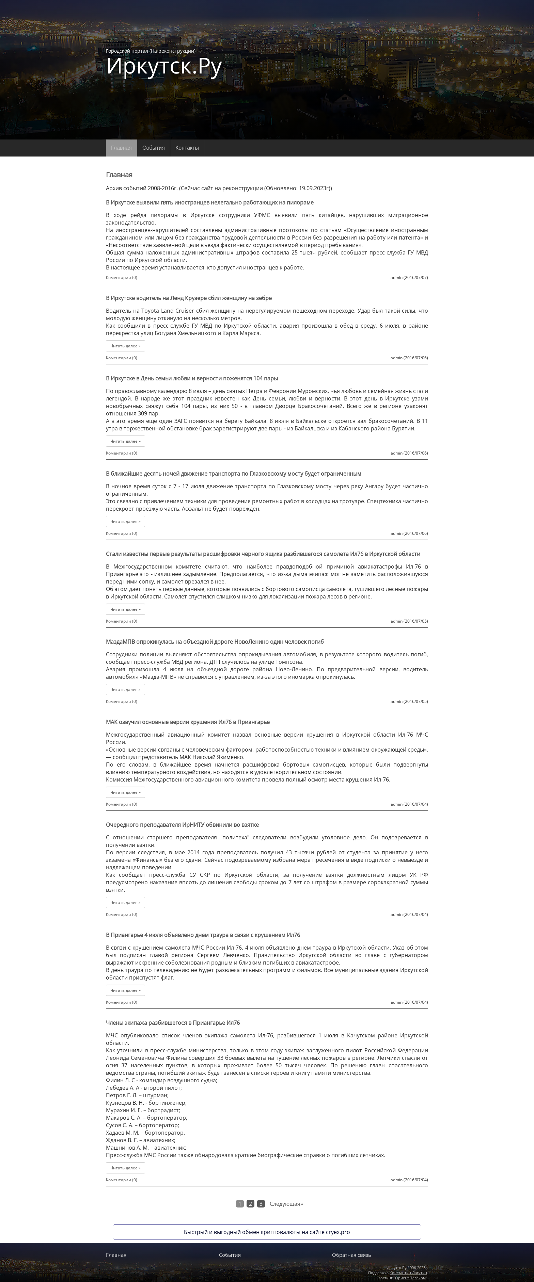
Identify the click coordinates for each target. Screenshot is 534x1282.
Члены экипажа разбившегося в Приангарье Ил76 (173, 1022)
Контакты (187, 148)
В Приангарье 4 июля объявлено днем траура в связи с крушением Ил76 (203, 935)
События (153, 148)
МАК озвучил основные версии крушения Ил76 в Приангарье (188, 722)
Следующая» (286, 1203)
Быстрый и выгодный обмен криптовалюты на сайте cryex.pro (267, 1232)
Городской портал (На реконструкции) (164, 62)
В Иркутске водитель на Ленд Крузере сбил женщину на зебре (189, 298)
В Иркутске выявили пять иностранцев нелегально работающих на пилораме (210, 202)
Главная (121, 148)
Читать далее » (125, 346)
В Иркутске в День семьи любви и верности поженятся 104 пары (192, 378)
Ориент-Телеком (410, 1277)
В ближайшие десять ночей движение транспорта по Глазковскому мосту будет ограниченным (233, 473)
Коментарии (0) (121, 277)
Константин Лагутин (408, 1272)
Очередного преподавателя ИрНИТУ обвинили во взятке (182, 824)
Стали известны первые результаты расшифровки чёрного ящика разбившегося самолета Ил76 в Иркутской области (263, 554)
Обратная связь (351, 1254)
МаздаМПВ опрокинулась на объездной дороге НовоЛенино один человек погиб (215, 641)
